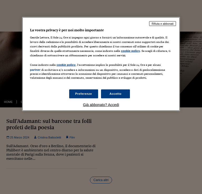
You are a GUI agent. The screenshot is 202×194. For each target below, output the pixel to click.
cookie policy (130, 50)
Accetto (115, 93)
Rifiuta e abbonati (163, 23)
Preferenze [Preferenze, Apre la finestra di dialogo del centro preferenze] (83, 93)
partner (35, 69)
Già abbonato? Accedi (101, 104)
